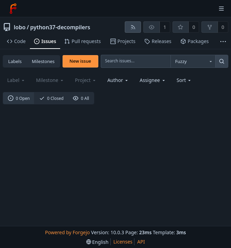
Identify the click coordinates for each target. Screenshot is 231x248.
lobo (19, 27)
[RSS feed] (133, 27)
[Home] (13, 8)
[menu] (184, 80)
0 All (81, 98)
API (141, 241)
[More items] (223, 41)
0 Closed (51, 98)
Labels (15, 61)
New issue (80, 61)
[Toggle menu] (221, 8)
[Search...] (221, 61)
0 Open (19, 98)
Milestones (43, 61)
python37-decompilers (60, 27)
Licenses (123, 241)
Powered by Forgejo (67, 232)
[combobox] (192, 61)
